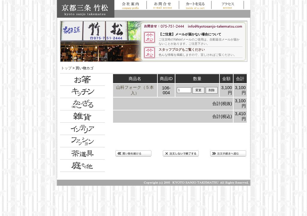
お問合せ (163, 5)
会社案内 (131, 5)
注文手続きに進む (231, 153)
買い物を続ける (136, 153)
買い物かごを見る (195, 5)
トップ (66, 68)
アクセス (227, 5)
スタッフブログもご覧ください (182, 49)
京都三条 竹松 (85, 9)
